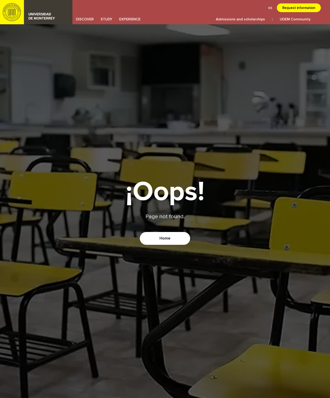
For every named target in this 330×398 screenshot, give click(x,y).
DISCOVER (85, 19)
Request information (298, 8)
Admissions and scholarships (240, 19)
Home (165, 238)
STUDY (106, 19)
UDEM (36, 12)
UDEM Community (295, 19)
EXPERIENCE (129, 19)
